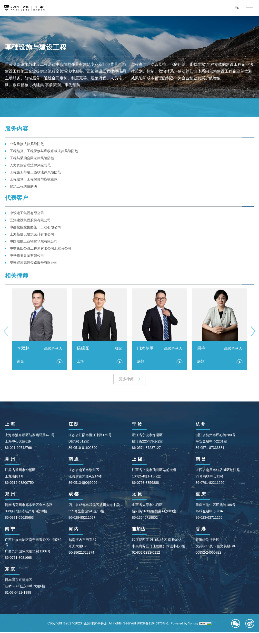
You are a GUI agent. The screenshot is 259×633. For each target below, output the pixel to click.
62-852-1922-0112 (146, 553)
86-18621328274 (81, 553)
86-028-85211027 (82, 518)
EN (237, 8)
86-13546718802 (145, 518)
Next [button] (253, 331)
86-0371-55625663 (19, 518)
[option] (40, 329)
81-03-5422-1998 (18, 593)
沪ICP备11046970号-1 (152, 624)
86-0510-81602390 (83, 449)
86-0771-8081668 (18, 558)
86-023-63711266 (209, 518)
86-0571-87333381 (210, 449)
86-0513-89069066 (83, 483)
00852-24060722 (208, 553)
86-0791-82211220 (210, 483)
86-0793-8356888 (145, 483)
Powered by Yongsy (186, 624)
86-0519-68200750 (19, 483)
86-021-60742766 (18, 449)
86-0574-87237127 (146, 449)
